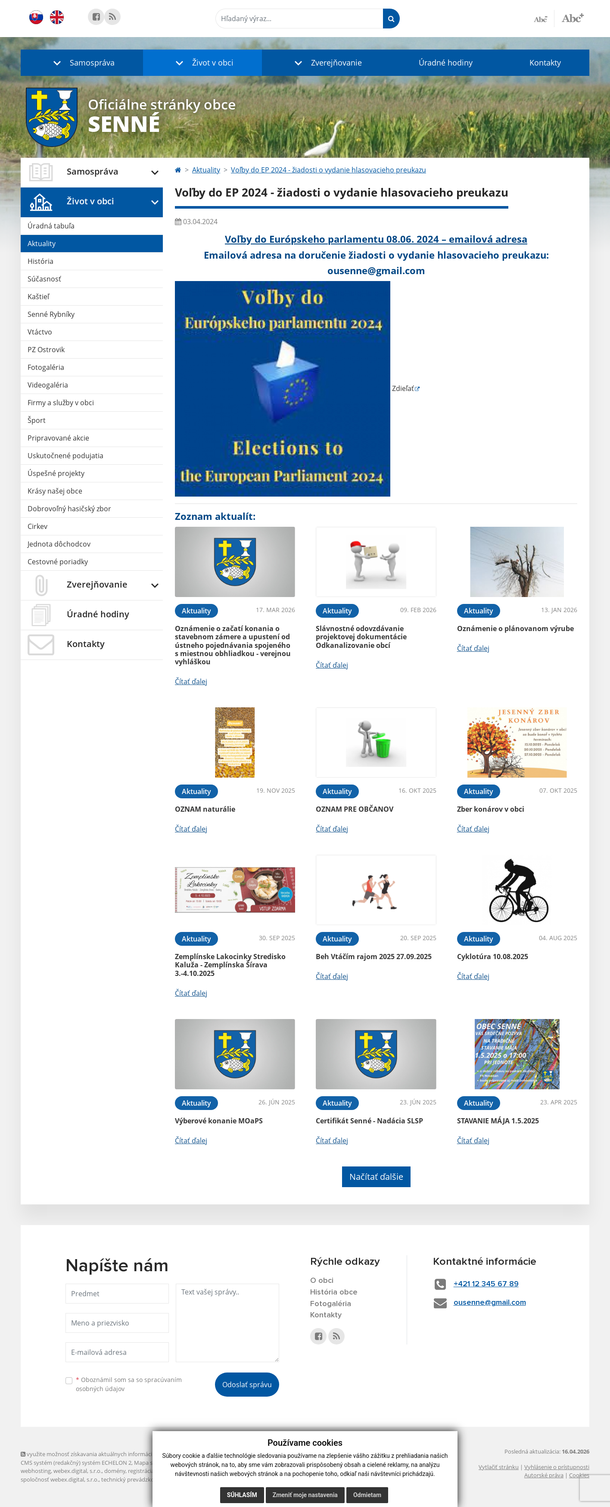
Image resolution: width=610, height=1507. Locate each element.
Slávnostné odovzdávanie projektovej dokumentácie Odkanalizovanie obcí (361, 637)
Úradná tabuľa (51, 226)
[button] (82, 63)
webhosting (36, 1471)
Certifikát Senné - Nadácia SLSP (369, 1121)
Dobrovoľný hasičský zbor (69, 508)
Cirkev (37, 526)
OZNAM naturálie (205, 809)
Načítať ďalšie (376, 1176)
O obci (321, 1281)
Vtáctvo (40, 332)
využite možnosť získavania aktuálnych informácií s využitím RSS (106, 1454)
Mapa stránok (152, 1462)
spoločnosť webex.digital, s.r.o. (60, 1479)
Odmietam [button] (367, 1494)
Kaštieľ (38, 296)
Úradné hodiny (446, 62)
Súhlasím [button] (242, 1494)
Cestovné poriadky (58, 561)
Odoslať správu (247, 1384)
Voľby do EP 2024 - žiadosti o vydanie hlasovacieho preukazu (328, 170)
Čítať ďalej (191, 681)
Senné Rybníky (51, 314)
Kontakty (545, 62)
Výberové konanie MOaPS (219, 1121)
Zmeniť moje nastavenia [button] (305, 1494)
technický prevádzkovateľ (134, 1479)
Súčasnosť (44, 279)
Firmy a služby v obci (61, 402)
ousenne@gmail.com (490, 1303)
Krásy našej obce (55, 491)
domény (114, 1471)
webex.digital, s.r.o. (77, 1471)
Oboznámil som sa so (129, 1384)
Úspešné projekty (56, 473)
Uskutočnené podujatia (65, 455)
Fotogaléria (46, 367)
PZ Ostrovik (46, 349)
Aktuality (42, 243)
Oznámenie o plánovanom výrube (515, 628)
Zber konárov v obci (490, 809)
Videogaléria (48, 385)
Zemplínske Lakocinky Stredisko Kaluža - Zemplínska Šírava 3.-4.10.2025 (230, 965)
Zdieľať (294, 388)
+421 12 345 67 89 (486, 1284)
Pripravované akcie (58, 438)
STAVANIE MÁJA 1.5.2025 (498, 1121)
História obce (334, 1292)
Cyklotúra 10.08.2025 (492, 956)
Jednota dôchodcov (59, 544)
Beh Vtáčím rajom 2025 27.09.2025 (374, 956)
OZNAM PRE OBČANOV (354, 809)
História (40, 261)
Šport (37, 420)
